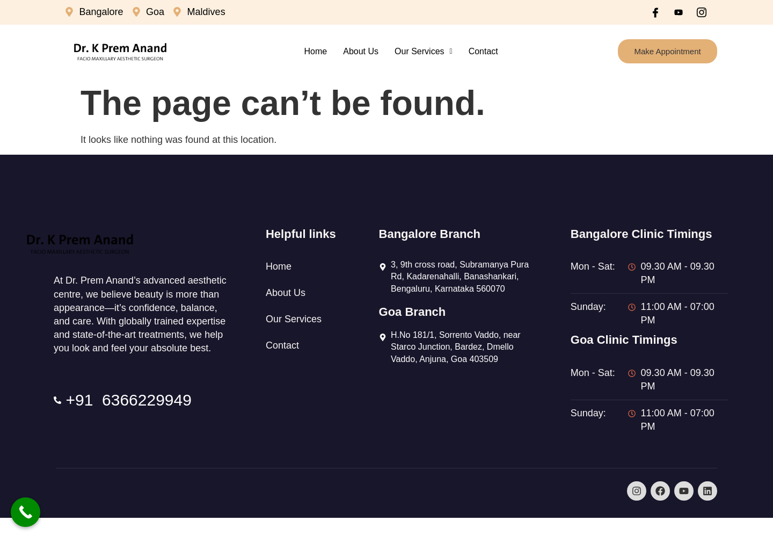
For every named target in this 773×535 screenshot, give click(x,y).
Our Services (424, 51)
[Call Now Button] (25, 512)
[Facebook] (655, 12)
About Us (360, 51)
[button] (423, 51)
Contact (483, 51)
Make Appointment (667, 51)
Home (315, 51)
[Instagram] (702, 12)
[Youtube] (678, 12)
